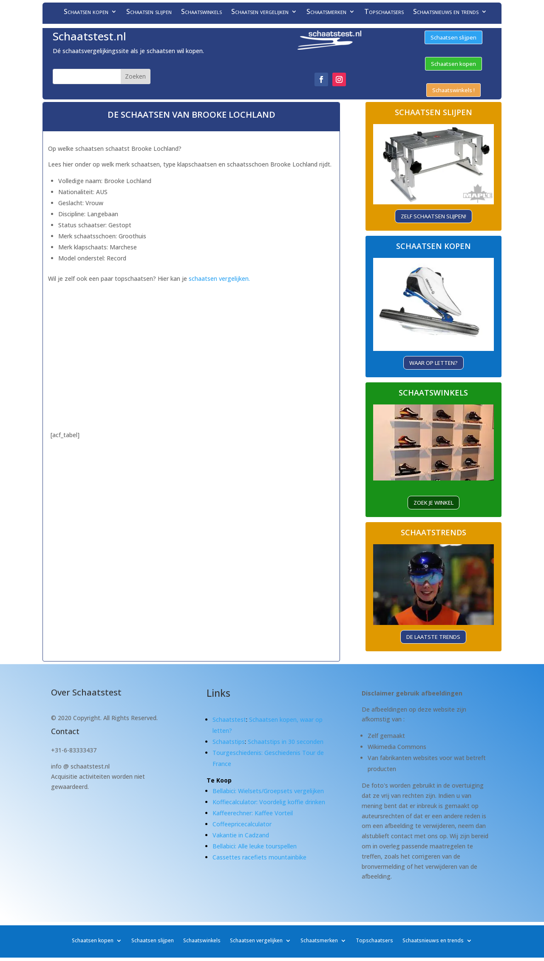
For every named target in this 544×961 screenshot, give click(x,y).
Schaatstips (228, 742)
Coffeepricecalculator (242, 824)
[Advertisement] (191, 344)
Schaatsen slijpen (149, 12)
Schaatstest (229, 719)
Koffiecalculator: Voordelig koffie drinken (268, 802)
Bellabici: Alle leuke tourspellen (254, 846)
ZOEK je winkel (433, 502)
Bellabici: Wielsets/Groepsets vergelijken (268, 791)
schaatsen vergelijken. (219, 278)
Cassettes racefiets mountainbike (259, 857)
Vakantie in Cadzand (240, 835)
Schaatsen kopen (86, 12)
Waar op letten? (433, 363)
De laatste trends (433, 637)
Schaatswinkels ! (453, 90)
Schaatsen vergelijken (260, 12)
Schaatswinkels (201, 12)
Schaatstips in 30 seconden (285, 742)
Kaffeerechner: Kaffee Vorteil (252, 813)
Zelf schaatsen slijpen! (433, 216)
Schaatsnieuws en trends (446, 12)
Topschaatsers (384, 12)
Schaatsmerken (326, 12)
